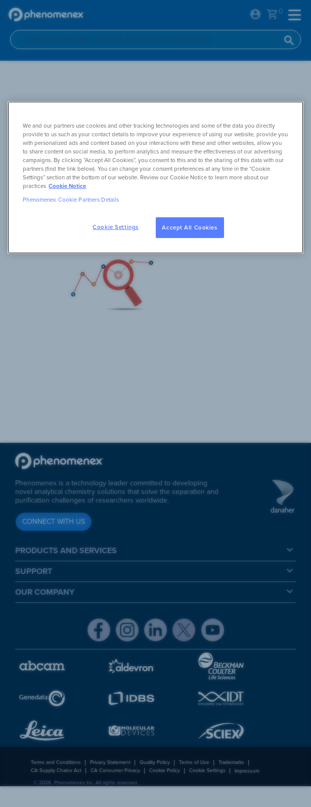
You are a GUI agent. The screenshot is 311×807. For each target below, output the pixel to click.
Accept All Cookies (189, 227)
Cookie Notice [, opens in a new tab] (67, 186)
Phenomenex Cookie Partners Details (71, 200)
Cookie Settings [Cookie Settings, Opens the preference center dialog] (116, 226)
